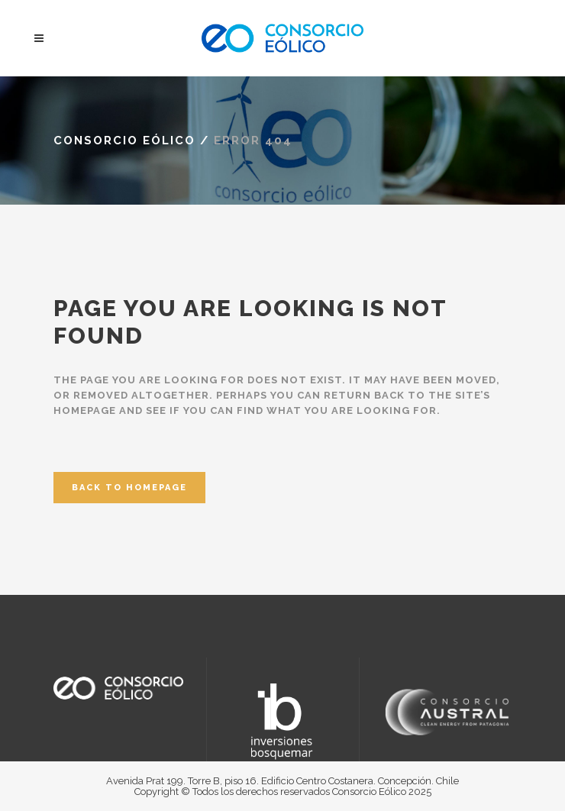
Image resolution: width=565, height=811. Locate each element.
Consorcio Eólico (124, 140)
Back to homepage (129, 488)
